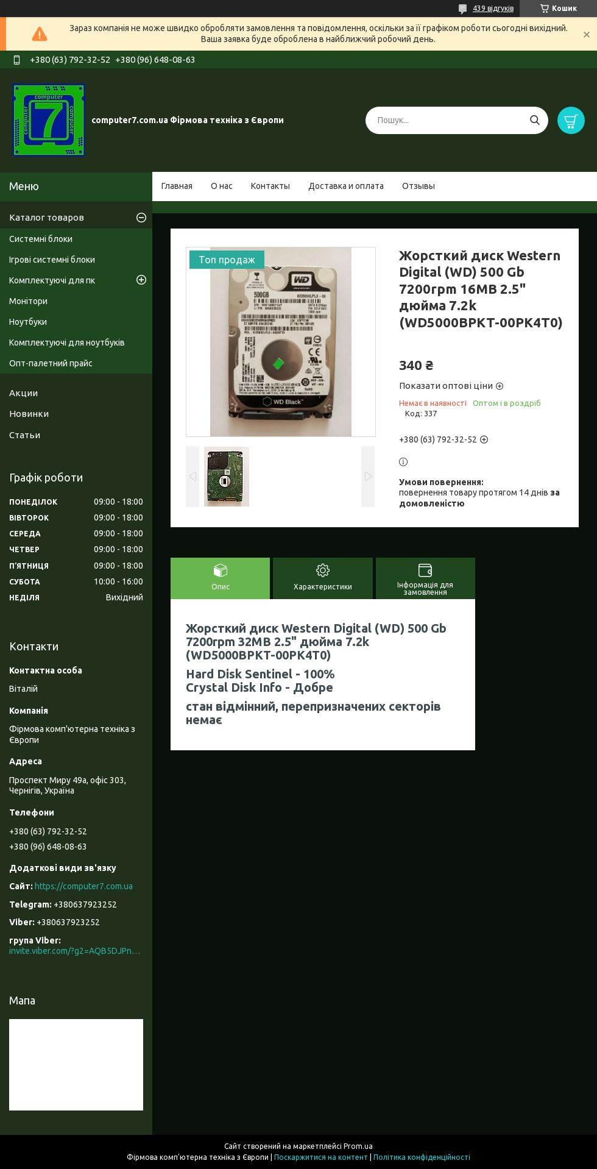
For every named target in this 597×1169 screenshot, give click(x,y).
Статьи (24, 435)
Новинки (29, 413)
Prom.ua (358, 1146)
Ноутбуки (28, 322)
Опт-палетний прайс (51, 363)
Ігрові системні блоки (52, 260)
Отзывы (418, 186)
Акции (23, 393)
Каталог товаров (46, 217)
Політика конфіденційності (421, 1157)
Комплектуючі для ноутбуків (67, 342)
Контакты (270, 186)
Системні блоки (40, 239)
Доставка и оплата (346, 186)
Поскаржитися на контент (321, 1157)
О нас (222, 186)
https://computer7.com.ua (84, 886)
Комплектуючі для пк (52, 280)
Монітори (28, 301)
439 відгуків (493, 8)
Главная (177, 186)
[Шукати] (534, 120)
